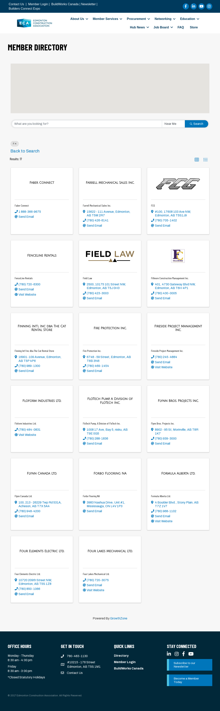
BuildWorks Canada (65, 4)
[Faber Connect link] (42, 183)
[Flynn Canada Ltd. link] (42, 473)
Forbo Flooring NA (91, 496)
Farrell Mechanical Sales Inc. (97, 205)
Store (194, 27)
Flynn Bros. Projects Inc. (162, 423)
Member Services (105, 18)
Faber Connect (22, 205)
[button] (62, 83)
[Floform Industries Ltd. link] (41, 401)
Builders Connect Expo (24, 8)
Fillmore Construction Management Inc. (170, 278)
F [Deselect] (14, 143)
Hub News (137, 27)
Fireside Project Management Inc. (167, 350)
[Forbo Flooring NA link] (109, 473)
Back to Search (24, 151)
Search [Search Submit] (196, 123)
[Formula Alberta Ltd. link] (178, 473)
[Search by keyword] (87, 124)
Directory (121, 655)
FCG (153, 205)
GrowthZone (118, 618)
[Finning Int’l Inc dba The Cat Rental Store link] (42, 328)
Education (187, 18)
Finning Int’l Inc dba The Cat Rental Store (34, 350)
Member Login (38, 4)
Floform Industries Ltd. (26, 423)
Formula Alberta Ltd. (161, 496)
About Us (77, 18)
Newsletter (88, 4)
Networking (163, 18)
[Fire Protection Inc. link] (110, 328)
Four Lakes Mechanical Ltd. (96, 574)
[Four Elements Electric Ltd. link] (42, 551)
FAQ (181, 27)
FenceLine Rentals (24, 278)
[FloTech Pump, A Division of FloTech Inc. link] (110, 401)
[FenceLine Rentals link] (41, 256)
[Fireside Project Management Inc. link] (178, 328)
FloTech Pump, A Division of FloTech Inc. (102, 423)
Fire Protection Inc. (92, 350)
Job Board (161, 27)
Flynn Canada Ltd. (23, 496)
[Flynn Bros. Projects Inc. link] (178, 401)
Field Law (87, 278)
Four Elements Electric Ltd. (28, 574)
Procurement (136, 18)
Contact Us (16, 4)
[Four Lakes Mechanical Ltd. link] (110, 551)
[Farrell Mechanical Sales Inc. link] (110, 183)
